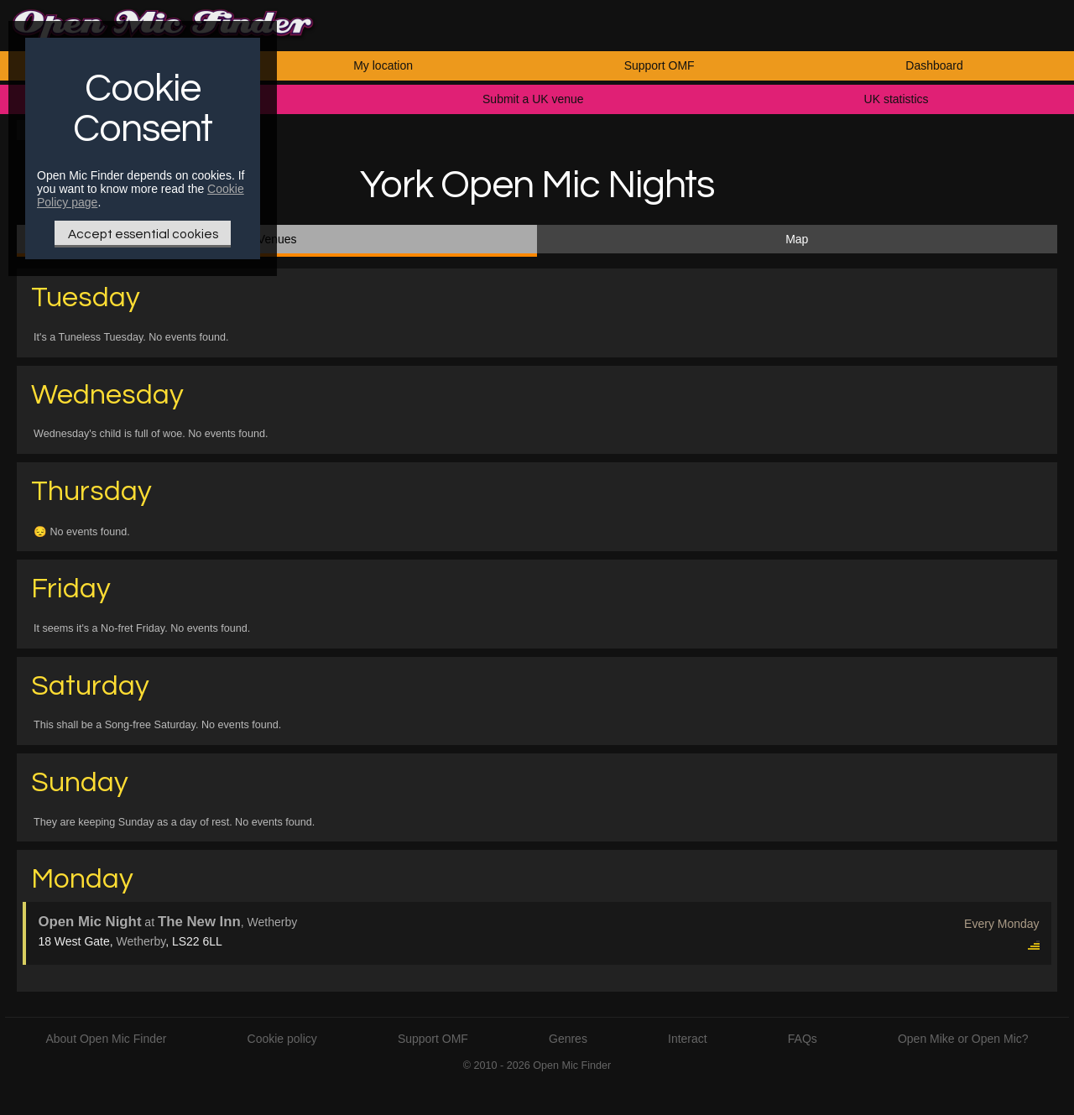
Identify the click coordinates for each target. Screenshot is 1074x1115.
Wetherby (141, 941)
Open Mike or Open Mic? (963, 1038)
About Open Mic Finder (105, 1038)
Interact (687, 1038)
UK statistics (896, 99)
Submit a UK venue (533, 99)
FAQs (802, 1038)
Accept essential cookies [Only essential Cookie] (143, 234)
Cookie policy (282, 1038)
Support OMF (659, 65)
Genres (568, 1038)
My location (383, 65)
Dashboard (934, 65)
